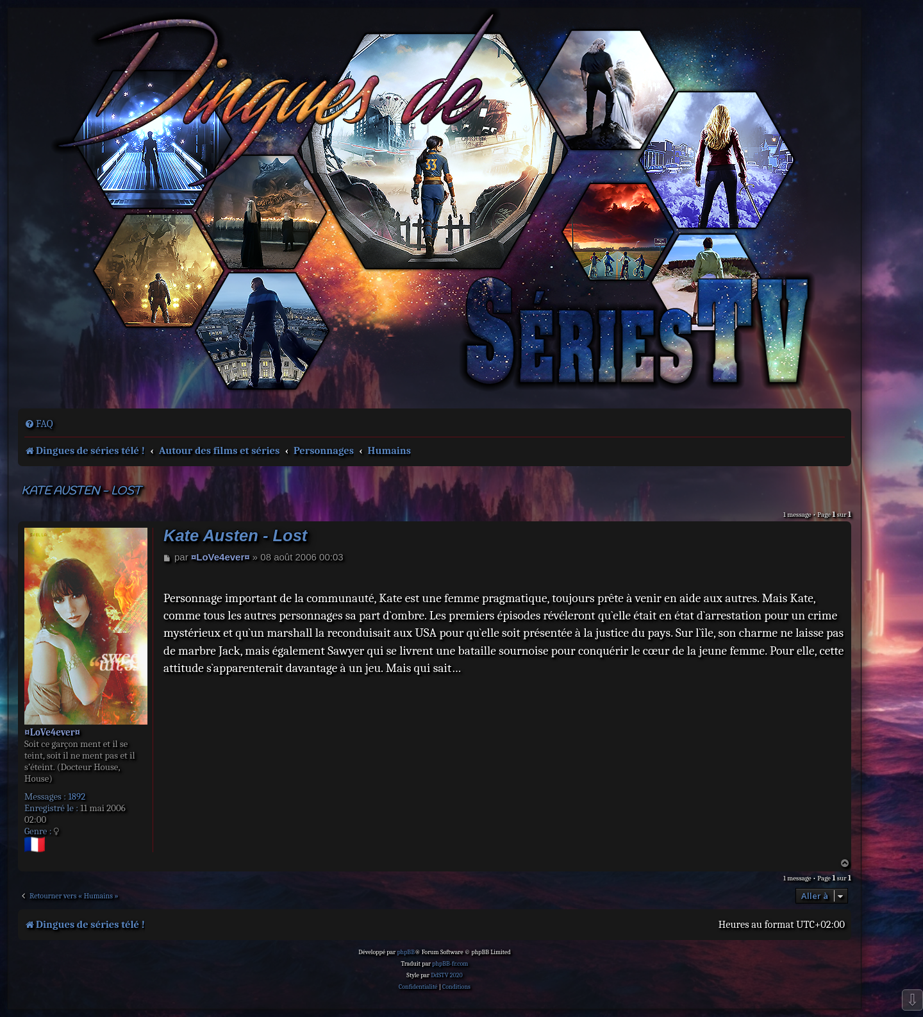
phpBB (406, 952)
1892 (76, 796)
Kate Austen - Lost (81, 491)
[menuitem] (38, 423)
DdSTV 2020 (446, 975)
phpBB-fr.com (450, 964)
